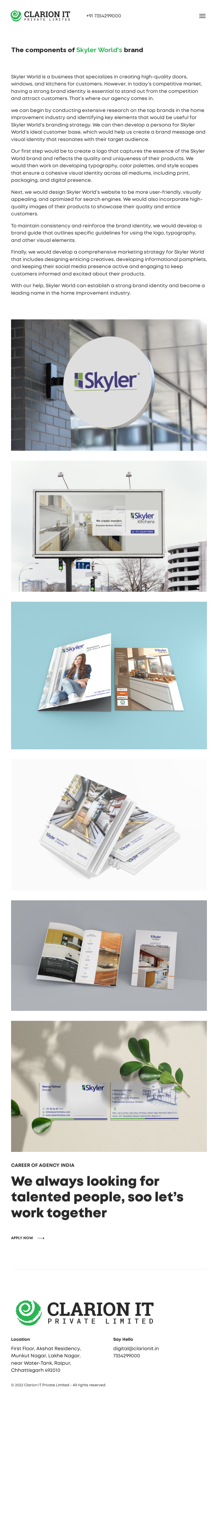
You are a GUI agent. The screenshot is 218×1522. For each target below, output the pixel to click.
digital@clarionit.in (136, 1356)
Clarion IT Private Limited (46, 1386)
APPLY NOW (22, 1256)
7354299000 (126, 1363)
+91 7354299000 (103, 15)
